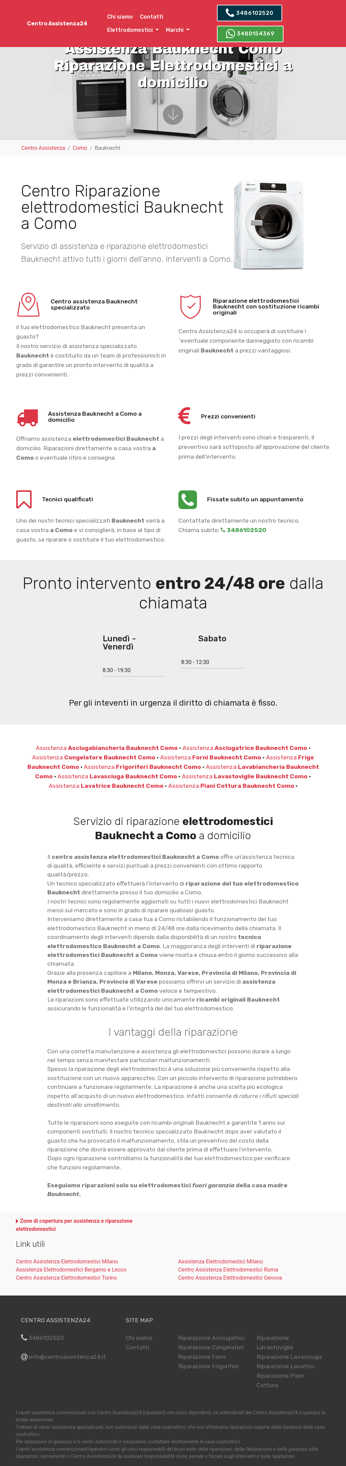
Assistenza (107, 748)
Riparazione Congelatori (211, 1347)
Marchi (175, 30)
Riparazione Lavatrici (285, 1366)
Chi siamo (120, 17)
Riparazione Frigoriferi (208, 1366)
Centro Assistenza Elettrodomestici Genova (230, 1278)
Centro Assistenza (43, 148)
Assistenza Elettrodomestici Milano (220, 1261)
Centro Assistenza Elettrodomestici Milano (67, 1261)
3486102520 (249, 13)
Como (80, 148)
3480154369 (250, 33)
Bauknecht (107, 148)
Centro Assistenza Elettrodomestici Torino (66, 1278)
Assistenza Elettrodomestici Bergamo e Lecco (71, 1269)
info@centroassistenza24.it (67, 1356)
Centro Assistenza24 (57, 23)
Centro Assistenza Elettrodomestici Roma (228, 1269)
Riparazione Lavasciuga (289, 1356)
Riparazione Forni (202, 1356)
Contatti (151, 17)
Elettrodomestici (130, 30)
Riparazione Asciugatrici (211, 1337)
